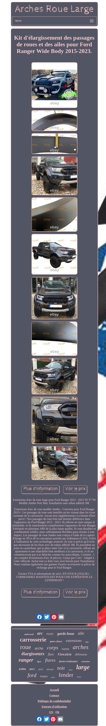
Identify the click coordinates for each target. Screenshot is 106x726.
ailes (53, 677)
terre (79, 677)
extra (22, 669)
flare (51, 654)
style (87, 642)
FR (57, 712)
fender (66, 675)
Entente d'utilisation (54, 706)
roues (44, 676)
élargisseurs (32, 653)
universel (29, 634)
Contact (54, 695)
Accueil (54, 689)
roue (25, 647)
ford (32, 675)
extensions (74, 640)
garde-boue (65, 634)
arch (40, 669)
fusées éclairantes (68, 661)
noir (61, 668)
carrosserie (33, 639)
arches (80, 647)
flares (50, 660)
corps (52, 647)
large (83, 667)
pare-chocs (56, 641)
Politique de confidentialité (54, 701)
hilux (71, 670)
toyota (65, 648)
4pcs (39, 661)
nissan (50, 669)
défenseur (81, 654)
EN (51, 712)
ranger (26, 660)
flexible (65, 654)
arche (39, 648)
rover (50, 634)
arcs (32, 669)
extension (85, 661)
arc (40, 633)
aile (81, 633)
